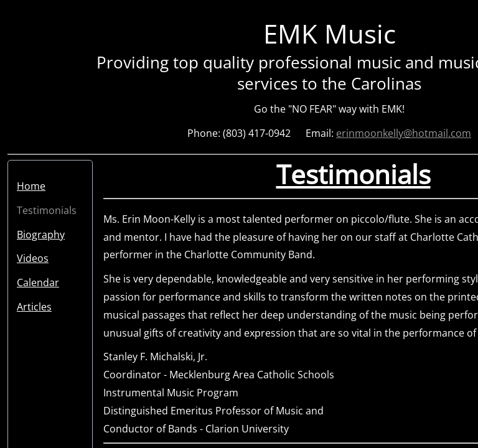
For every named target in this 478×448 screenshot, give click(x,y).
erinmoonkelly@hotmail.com (403, 133)
